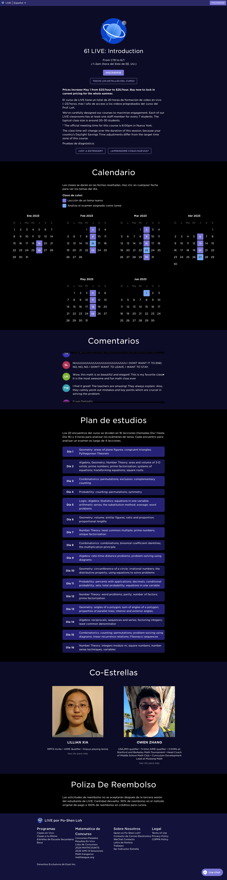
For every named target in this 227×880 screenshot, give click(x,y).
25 (93, 314)
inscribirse (113, 73)
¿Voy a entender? (90, 151)
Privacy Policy (160, 836)
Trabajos (119, 845)
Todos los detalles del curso (113, 81)
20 (200, 250)
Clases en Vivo (45, 833)
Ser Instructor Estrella (126, 849)
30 (146, 257)
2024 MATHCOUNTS (87, 847)
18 (93, 307)
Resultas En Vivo (85, 841)
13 (200, 243)
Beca (40, 842)
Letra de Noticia (123, 842)
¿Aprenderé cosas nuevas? (129, 151)
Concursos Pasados (86, 838)
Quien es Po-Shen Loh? (127, 833)
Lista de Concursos (86, 844)
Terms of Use (159, 833)
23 (93, 250)
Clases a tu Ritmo (47, 836)
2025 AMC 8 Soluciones (89, 851)
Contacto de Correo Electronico (132, 836)
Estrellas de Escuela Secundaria (55, 839)
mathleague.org (84, 857)
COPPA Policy (160, 839)
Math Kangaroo (84, 854)
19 (39, 243)
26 (39, 250)
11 (93, 300)
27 (200, 257)
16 (93, 243)
